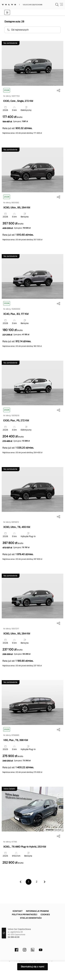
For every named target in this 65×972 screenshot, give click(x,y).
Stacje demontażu (31, 918)
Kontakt (18, 911)
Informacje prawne (37, 911)
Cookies (45, 914)
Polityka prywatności (24, 914)
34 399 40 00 (13, 937)
